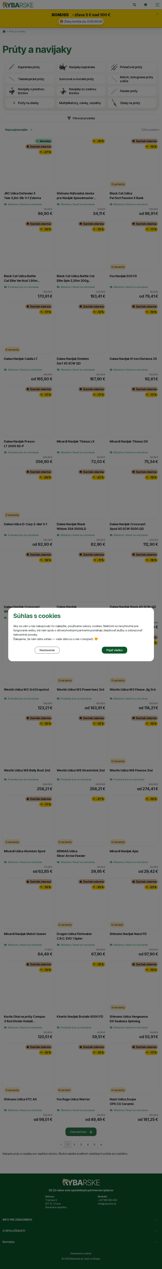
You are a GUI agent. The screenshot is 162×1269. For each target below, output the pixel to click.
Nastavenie (47, 650)
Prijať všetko (114, 650)
